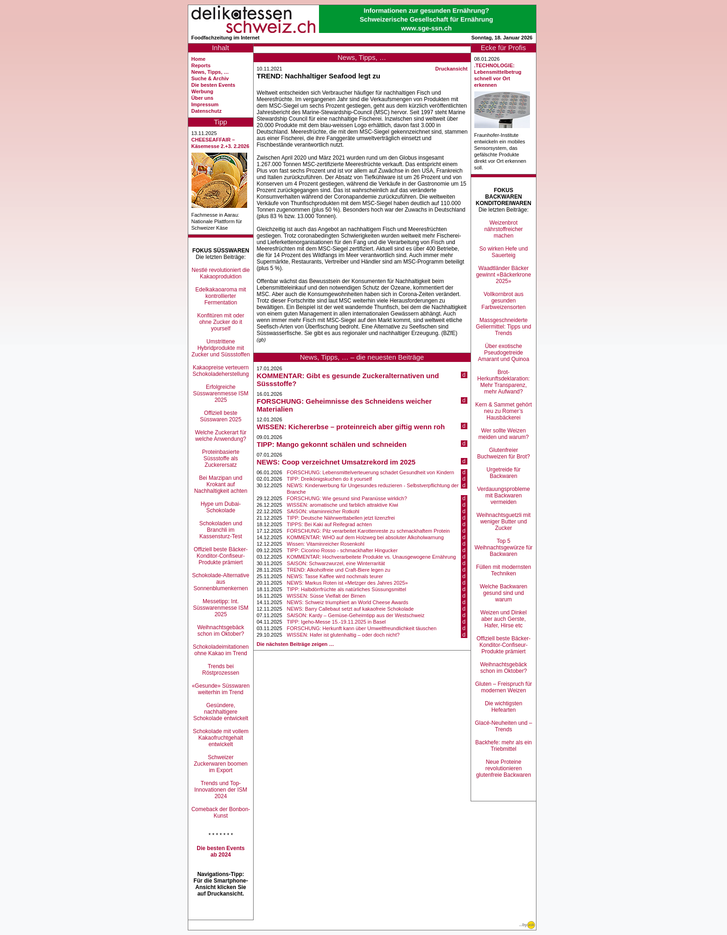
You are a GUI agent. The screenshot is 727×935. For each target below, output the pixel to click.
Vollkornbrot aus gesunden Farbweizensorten (503, 300)
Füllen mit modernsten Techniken (503, 570)
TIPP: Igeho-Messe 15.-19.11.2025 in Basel (336, 622)
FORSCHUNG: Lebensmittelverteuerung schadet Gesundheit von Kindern (370, 472)
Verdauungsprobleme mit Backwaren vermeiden (503, 495)
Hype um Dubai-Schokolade (221, 507)
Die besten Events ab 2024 (220, 851)
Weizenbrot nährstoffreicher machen (503, 229)
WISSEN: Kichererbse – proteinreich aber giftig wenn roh (351, 427)
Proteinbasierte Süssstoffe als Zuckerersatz (221, 458)
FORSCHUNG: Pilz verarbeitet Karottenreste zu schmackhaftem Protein (368, 531)
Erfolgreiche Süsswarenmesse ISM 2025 (220, 393)
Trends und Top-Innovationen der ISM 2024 (220, 790)
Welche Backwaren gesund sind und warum (504, 593)
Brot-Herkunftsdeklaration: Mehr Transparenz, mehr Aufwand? (503, 382)
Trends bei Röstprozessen (220, 669)
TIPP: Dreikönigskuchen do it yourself (329, 479)
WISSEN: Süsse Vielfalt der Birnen (326, 596)
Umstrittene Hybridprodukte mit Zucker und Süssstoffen (220, 348)
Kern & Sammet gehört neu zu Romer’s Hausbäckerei (503, 411)
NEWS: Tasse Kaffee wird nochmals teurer (335, 576)
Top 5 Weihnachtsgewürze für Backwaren (503, 547)
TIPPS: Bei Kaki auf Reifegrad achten (329, 524)
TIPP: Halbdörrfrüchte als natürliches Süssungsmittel (346, 589)
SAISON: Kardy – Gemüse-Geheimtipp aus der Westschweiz (356, 615)
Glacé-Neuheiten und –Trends (503, 726)
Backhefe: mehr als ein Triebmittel (503, 745)
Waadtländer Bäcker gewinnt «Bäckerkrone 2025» (503, 274)
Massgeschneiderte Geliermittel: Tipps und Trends (503, 326)
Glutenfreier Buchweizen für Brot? (503, 453)
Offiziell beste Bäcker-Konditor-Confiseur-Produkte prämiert (221, 556)
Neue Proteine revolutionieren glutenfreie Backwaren (503, 768)
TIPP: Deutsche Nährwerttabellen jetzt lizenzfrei (341, 518)
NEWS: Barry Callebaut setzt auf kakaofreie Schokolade (350, 609)
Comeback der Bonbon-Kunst (220, 812)
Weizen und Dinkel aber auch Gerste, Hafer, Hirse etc (503, 619)
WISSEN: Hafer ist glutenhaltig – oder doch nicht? (343, 635)
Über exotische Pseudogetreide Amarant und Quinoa (503, 352)
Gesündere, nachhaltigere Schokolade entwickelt (221, 712)
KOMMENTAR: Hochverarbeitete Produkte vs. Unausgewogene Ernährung (371, 557)
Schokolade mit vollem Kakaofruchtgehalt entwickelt (221, 738)
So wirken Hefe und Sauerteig (503, 251)
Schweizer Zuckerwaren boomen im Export (221, 764)
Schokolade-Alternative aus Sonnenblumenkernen (220, 582)
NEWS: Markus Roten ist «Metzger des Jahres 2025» (347, 583)
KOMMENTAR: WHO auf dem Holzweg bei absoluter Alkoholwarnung (365, 537)
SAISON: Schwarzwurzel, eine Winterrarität (336, 563)
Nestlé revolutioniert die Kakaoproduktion (220, 273)
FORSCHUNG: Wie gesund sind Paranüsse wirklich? (347, 498)
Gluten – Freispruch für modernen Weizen (503, 687)
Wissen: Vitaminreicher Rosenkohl (325, 544)
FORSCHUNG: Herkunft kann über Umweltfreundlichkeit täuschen (362, 628)
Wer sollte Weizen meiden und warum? (503, 433)
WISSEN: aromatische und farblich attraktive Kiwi (342, 505)
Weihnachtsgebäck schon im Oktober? (220, 630)
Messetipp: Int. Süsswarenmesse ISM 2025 (220, 608)
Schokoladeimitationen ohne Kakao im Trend (221, 650)
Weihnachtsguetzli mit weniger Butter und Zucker (504, 521)
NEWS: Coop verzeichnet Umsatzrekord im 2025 (336, 462)
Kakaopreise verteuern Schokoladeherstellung (220, 370)
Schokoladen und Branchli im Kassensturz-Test (220, 530)
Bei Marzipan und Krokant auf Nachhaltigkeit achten (221, 484)
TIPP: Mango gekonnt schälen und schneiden (332, 444)
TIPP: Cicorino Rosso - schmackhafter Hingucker (342, 550)
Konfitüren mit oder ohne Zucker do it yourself (220, 322)
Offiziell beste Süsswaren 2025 (220, 416)
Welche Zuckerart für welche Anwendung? (220, 435)
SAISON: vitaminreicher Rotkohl (323, 511)
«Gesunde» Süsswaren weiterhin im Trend (221, 689)
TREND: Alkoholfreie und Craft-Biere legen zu (338, 570)
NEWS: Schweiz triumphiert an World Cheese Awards (347, 602)
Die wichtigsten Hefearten (504, 706)
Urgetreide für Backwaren (503, 472)
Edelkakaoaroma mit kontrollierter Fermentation (220, 296)
